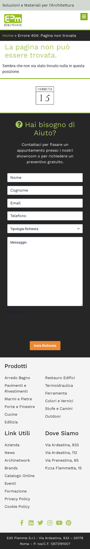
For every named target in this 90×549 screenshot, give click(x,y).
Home (7, 35)
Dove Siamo (61, 433)
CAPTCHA (15, 312)
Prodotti (16, 366)
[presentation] (43, 325)
